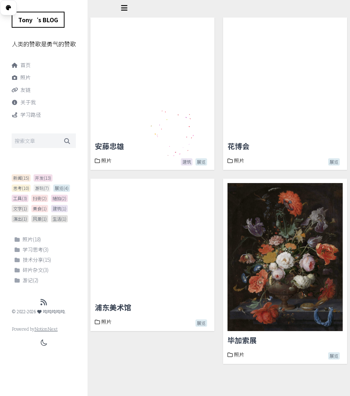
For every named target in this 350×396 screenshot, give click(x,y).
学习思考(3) (31, 249)
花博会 (238, 146)
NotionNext (46, 329)
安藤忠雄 (109, 146)
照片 (103, 160)
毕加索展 (242, 340)
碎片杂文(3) (31, 269)
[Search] (44, 140)
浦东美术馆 (113, 307)
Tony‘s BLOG (38, 19)
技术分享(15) (33, 259)
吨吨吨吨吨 (51, 311)
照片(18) (28, 239)
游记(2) (26, 280)
